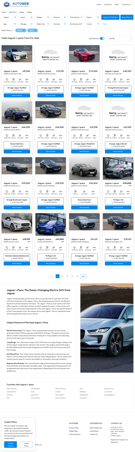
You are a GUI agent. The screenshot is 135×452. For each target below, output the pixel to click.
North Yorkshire (60, 390)
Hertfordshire (35, 390)
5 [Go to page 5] (77, 277)
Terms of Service (74, 435)
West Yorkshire (12, 390)
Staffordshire (84, 396)
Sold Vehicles (94, 39)
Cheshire (10, 396)
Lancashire (83, 399)
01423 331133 (18, 259)
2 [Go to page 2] (62, 277)
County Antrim (109, 390)
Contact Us (126, 5)
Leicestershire (11, 393)
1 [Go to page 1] (57, 277)
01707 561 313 (18, 91)
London (57, 393)
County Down (35, 399)
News (117, 5)
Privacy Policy (74, 429)
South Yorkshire (60, 399)
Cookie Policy (26, 444)
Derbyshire (34, 396)
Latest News (94, 432)
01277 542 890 (119, 91)
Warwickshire (59, 396)
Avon (81, 390)
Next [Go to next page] (83, 277)
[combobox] (9, 18)
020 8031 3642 (85, 147)
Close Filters (127, 18)
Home (98, 5)
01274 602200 (119, 203)
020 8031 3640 (119, 147)
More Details (17, 96)
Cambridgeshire (109, 396)
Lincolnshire (108, 393)
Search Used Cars (96, 429)
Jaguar (21, 13)
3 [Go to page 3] (67, 277)
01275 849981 (18, 147)
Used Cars (107, 5)
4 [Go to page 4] (72, 277)
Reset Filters (7, 31)
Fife (8, 399)
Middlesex (83, 393)
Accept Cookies (11, 444)
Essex (33, 393)
